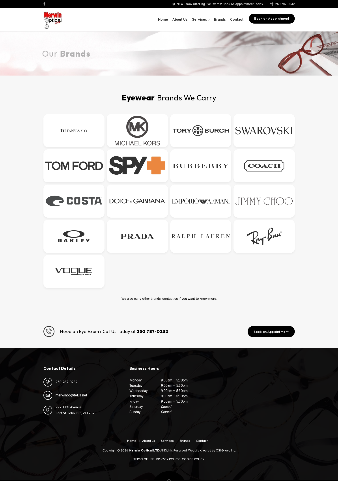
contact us (170, 299)
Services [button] (199, 19)
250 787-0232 (60, 382)
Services (167, 440)
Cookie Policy (193, 459)
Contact (236, 19)
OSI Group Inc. (226, 450)
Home (163, 19)
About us (180, 19)
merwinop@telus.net (65, 395)
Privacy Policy (168, 459)
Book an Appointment (271, 18)
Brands (220, 19)
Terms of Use (143, 459)
